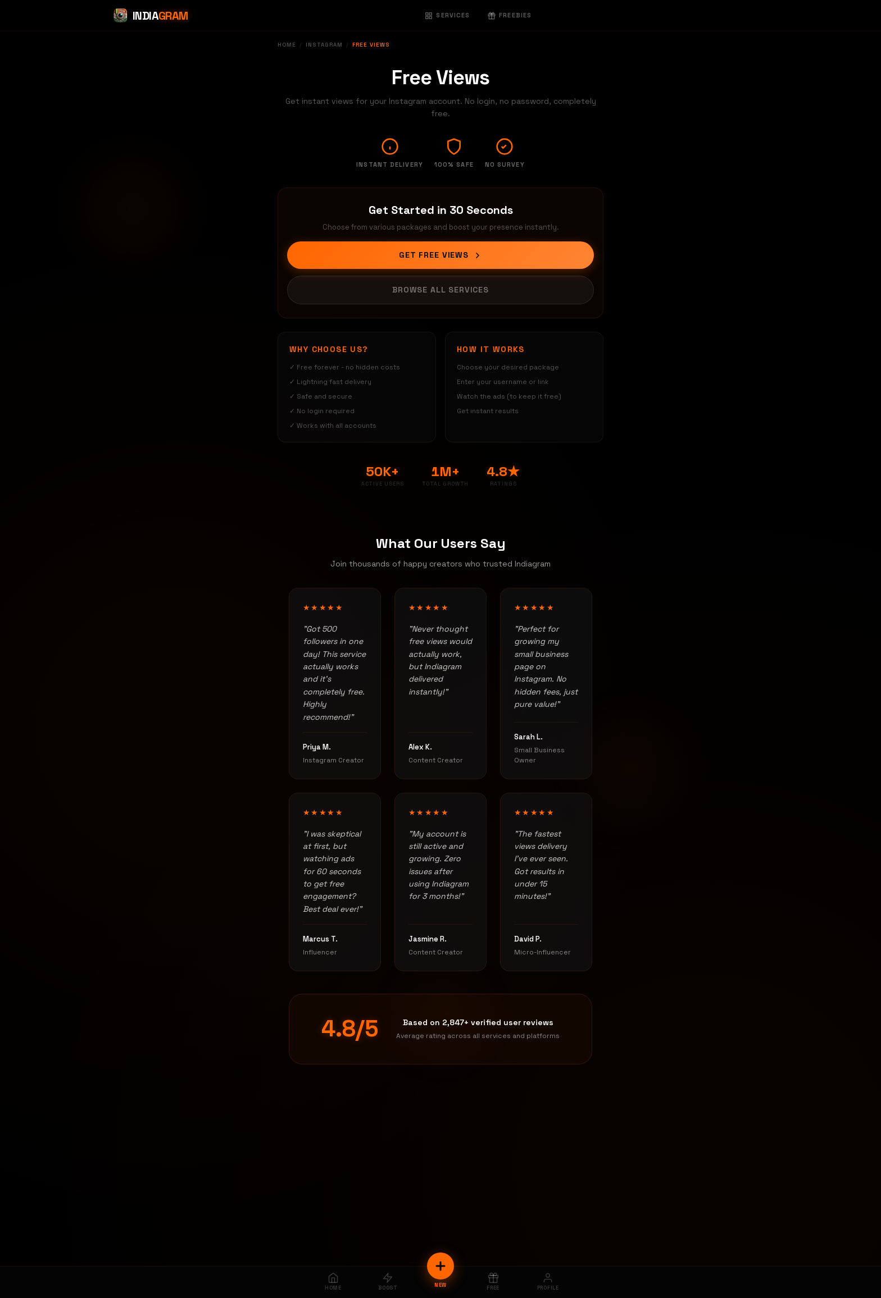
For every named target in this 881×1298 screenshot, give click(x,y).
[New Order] (440, 1266)
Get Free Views (440, 255)
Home (287, 44)
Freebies (510, 15)
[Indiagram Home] (150, 15)
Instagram (324, 44)
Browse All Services (440, 290)
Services (447, 15)
